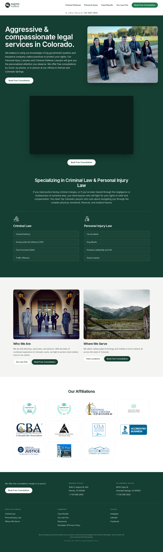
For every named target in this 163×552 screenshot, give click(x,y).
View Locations (93, 359)
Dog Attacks (92, 242)
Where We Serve (12, 521)
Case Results (107, 5)
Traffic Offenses (22, 258)
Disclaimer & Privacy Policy (69, 525)
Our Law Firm (122, 5)
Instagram (114, 514)
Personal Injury (91, 5)
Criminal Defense (73, 5)
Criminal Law (10, 514)
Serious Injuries (93, 258)
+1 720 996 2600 (76, 494)
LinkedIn (113, 517)
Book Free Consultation (144, 5)
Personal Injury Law (13, 517)
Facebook (114, 521)
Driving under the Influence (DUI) (30, 242)
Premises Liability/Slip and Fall (99, 250)
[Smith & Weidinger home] (12, 5)
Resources (62, 521)
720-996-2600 (91, 13)
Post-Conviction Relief (25, 250)
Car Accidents (92, 234)
